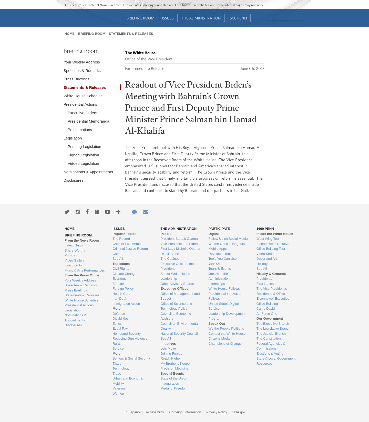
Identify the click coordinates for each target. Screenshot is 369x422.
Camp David (266, 308)
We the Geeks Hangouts (227, 244)
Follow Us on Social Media (228, 239)
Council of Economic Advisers (175, 316)
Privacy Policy (216, 412)
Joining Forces (171, 353)
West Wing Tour (268, 239)
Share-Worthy (75, 250)
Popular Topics (124, 234)
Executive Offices (174, 288)
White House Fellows (224, 288)
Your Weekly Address (82, 62)
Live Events (73, 265)
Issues (168, 18)
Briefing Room (141, 18)
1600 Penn (237, 18)
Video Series (266, 254)
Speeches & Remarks (82, 70)
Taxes (116, 363)
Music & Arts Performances (85, 270)
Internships (217, 284)
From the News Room (82, 240)
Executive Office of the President (177, 266)
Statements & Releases (131, 34)
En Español (132, 412)
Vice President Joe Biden (179, 244)
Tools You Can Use (223, 259)
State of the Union (173, 378)
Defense (118, 314)
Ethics (116, 324)
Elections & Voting (270, 353)
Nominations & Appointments (88, 172)
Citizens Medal (219, 338)
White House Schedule (83, 96)
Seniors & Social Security (131, 358)
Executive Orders (82, 113)
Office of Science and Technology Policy (176, 306)
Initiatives (168, 343)
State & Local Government (276, 358)
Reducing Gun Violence (129, 338)
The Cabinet (169, 259)
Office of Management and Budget (180, 296)
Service (118, 348)
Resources (264, 363)
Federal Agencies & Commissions (271, 346)
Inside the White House (275, 234)
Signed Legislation (83, 155)
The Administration (201, 18)
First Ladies (265, 284)
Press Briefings (76, 79)
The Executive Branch (273, 324)
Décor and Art (267, 259)
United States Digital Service (224, 306)
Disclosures (74, 180)
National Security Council (179, 334)
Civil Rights (120, 268)
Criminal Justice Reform (130, 249)
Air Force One (267, 314)
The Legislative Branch (273, 328)
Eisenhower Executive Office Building (273, 301)
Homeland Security (126, 334)
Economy (119, 278)
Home (70, 34)
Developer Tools (220, 254)
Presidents (264, 278)
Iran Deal (119, 298)
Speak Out (217, 324)
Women (118, 393)
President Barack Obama (179, 239)
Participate (219, 229)
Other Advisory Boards (177, 284)
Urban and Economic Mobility (128, 380)
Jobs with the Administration (219, 276)
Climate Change (124, 274)
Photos (70, 255)
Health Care (121, 294)
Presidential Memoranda (88, 121)
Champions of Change (225, 343)
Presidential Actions (80, 104)
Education (119, 284)
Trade (116, 373)
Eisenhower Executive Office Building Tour (273, 246)
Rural (116, 343)
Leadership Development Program (227, 316)
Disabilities (120, 318)
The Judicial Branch (271, 334)
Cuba (116, 254)
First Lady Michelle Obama (180, 249)
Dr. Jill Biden (169, 254)
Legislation (73, 138)
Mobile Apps (218, 249)
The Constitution (269, 338)
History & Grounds (271, 274)
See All (117, 259)
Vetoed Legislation (83, 163)
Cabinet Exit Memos (127, 244)
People (165, 234)
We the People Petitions (226, 328)
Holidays (263, 264)
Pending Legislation (84, 146)
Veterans (119, 388)
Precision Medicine (174, 368)
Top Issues (121, 264)
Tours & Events (220, 268)
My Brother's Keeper (175, 363)
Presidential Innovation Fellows (225, 296)
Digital (214, 234)
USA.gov (238, 412)
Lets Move (168, 348)
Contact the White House (227, 334)
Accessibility (155, 412)
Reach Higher (170, 358)
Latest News (74, 245)
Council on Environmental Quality (179, 326)
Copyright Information (185, 412)
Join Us (215, 264)
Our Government (270, 318)
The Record (121, 239)
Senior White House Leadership (175, 276)
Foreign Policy (123, 288)
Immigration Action (126, 304)
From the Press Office (82, 275)
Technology (120, 368)
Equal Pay (120, 328)
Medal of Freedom (174, 388)
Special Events (172, 373)
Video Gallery (75, 260)
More (116, 308)
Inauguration (169, 383)
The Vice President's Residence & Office (272, 291)
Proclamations (80, 129)
